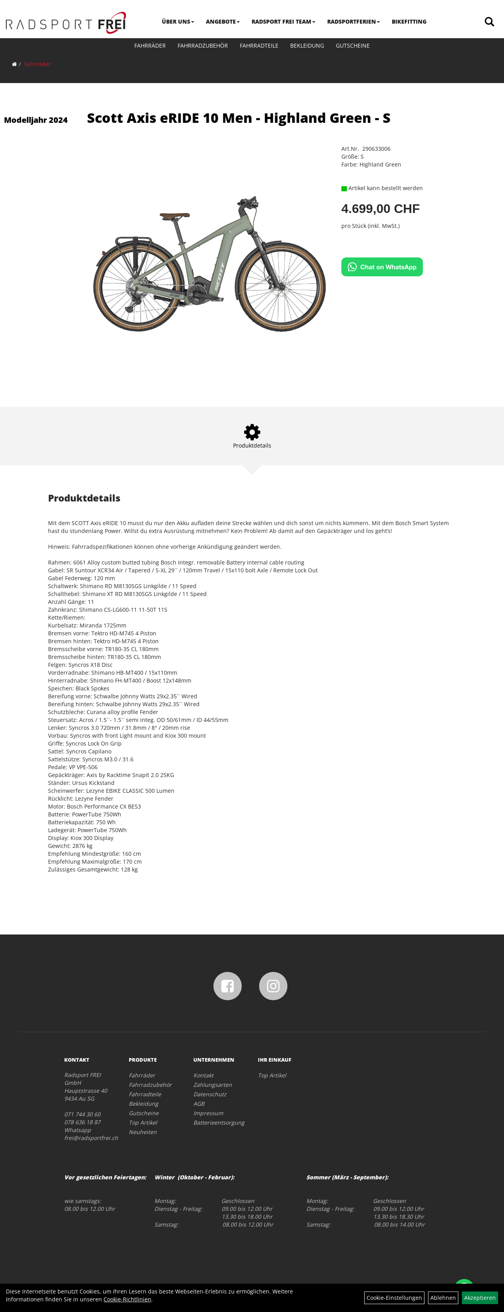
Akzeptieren (480, 1297)
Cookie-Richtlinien (127, 1299)
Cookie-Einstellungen (394, 1297)
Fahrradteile (259, 45)
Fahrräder (150, 45)
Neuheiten (143, 1132)
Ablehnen (443, 1297)
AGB (198, 1103)
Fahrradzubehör (203, 45)
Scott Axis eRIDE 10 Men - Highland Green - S (239, 118)
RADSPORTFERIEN (353, 21)
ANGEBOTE (223, 21)
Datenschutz (209, 1094)
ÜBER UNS (178, 21)
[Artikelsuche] (489, 22)
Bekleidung (307, 45)
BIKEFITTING (409, 21)
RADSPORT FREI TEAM (283, 21)
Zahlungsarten (212, 1084)
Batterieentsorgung (216, 1122)
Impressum (208, 1113)
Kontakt (203, 1075)
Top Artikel (143, 1122)
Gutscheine (353, 45)
